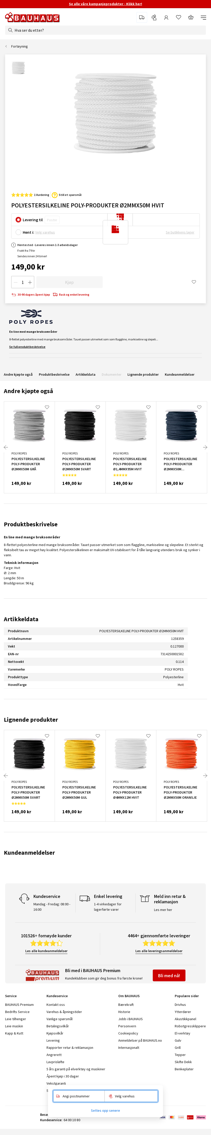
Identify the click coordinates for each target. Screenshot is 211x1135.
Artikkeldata (86, 374)
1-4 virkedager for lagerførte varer (108, 907)
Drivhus (180, 1004)
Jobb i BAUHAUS (130, 1019)
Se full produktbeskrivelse (27, 347)
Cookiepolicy (128, 1033)
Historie (124, 1011)
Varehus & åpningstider (64, 1011)
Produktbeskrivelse (54, 374)
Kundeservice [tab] (57, 996)
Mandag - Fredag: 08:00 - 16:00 (51, 907)
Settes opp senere (105, 1110)
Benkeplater (184, 1069)
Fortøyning (19, 46)
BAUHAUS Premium (19, 1004)
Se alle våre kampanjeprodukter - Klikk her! (105, 4)
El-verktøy (182, 1033)
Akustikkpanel (185, 1019)
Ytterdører (183, 1011)
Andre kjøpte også (18, 374)
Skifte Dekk (184, 1062)
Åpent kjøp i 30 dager (62, 1076)
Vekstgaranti (56, 1083)
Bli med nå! (169, 975)
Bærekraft (126, 1004)
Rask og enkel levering (71, 294)
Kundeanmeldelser (179, 374)
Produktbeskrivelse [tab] (30, 524)
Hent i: (28, 232)
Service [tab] (11, 996)
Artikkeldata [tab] (21, 619)
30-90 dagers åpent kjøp (30, 294)
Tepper (180, 1054)
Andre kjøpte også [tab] (28, 391)
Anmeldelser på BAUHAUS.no (140, 1040)
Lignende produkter (143, 374)
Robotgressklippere (190, 1026)
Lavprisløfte (55, 1062)
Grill (178, 1047)
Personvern (127, 1026)
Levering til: (33, 219)
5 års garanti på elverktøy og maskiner (75, 1069)
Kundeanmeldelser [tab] (29, 852)
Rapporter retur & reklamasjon (69, 1047)
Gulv (178, 1040)
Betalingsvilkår (57, 1026)
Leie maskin (14, 1026)
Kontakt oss (55, 1004)
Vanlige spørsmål (59, 1019)
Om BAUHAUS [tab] (129, 996)
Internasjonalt (128, 1047)
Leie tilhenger (15, 1019)
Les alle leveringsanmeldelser (158, 951)
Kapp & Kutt (14, 1033)
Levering (53, 1040)
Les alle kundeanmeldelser (46, 951)
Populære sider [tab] (187, 996)
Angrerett (54, 1054)
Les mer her (163, 909)
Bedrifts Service (17, 1011)
